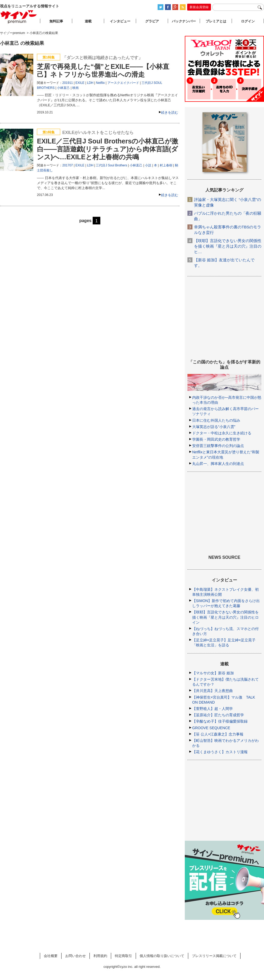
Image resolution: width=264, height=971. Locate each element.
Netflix (100, 83)
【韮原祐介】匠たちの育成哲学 (218, 715)
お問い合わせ (75, 956)
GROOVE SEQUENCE (211, 728)
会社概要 (51, 956)
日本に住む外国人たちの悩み (216, 420)
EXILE (80, 83)
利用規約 (100, 956)
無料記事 (56, 21)
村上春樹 (166, 165)
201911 (67, 83)
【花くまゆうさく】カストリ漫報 (220, 752)
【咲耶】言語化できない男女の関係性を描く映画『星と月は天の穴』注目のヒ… (227, 246)
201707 (67, 165)
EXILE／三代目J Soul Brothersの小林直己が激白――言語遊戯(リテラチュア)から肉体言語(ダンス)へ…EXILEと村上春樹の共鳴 (107, 149)
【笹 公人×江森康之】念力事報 (217, 734)
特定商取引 (123, 956)
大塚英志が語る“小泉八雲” (213, 427)
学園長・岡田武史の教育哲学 (216, 439)
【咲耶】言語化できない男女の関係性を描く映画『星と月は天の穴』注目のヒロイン (225, 617)
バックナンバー (184, 21)
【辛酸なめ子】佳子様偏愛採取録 (220, 721)
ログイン (248, 21)
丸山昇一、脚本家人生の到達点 (218, 464)
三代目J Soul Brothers (111, 165)
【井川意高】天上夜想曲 (212, 691)
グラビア (152, 21)
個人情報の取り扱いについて (162, 956)
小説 (148, 165)
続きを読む (169, 112)
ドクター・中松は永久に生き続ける (221, 433)
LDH (90, 83)
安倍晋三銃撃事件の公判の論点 (218, 446)
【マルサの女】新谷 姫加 (213, 673)
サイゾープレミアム (18, 16)
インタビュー (120, 21)
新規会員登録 (199, 7)
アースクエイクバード (123, 83)
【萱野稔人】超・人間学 (212, 708)
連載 (88, 21)
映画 (75, 88)
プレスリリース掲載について (214, 956)
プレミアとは (216, 21)
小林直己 (63, 88)
